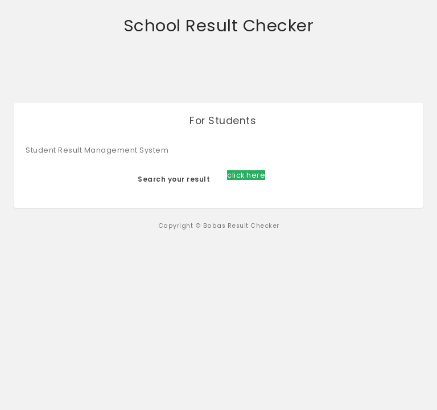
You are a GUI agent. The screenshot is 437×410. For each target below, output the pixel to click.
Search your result (174, 179)
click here (246, 175)
